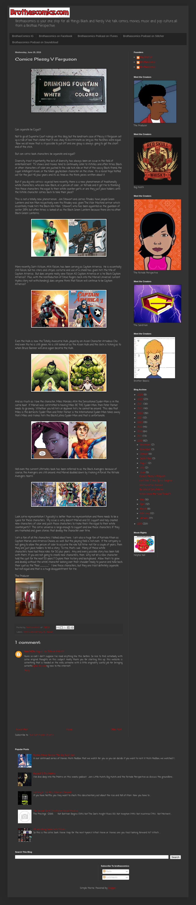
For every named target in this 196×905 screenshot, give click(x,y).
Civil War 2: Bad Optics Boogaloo (155, 480)
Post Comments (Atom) (41, 735)
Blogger (112, 888)
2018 (140, 431)
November (145, 449)
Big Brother (146, 57)
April (143, 504)
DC (44, 632)
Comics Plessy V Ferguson (152, 476)
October (144, 454)
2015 (140, 524)
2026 (140, 395)
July (142, 468)
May (142, 499)
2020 (140, 422)
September (146, 458)
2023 (140, 408)
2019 (140, 427)
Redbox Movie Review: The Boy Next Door (54, 755)
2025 (140, 399)
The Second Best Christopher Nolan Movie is (55, 811)
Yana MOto (29, 651)
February (145, 513)
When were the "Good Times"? (155, 494)
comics (27, 632)
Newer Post (22, 729)
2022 (140, 413)
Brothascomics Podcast (151, 485)
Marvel (49, 632)
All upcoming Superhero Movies (49, 829)
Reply (27, 670)
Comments (110, 877)
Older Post (116, 729)
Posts (107, 871)
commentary (36, 632)
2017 (140, 436)
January (144, 518)
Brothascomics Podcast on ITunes (98, 36)
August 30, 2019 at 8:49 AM (50, 651)
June (143, 472)
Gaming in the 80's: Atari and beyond (52, 792)
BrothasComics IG (23, 36)
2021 (140, 418)
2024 (140, 404)
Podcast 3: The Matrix (44, 774)
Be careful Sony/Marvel (151, 489)
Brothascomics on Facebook (55, 36)
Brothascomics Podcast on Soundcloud (35, 42)
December (145, 445)
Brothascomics (147, 62)
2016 (140, 441)
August (144, 463)
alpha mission (39, 666)
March (143, 509)
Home (69, 729)
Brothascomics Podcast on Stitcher (143, 36)
